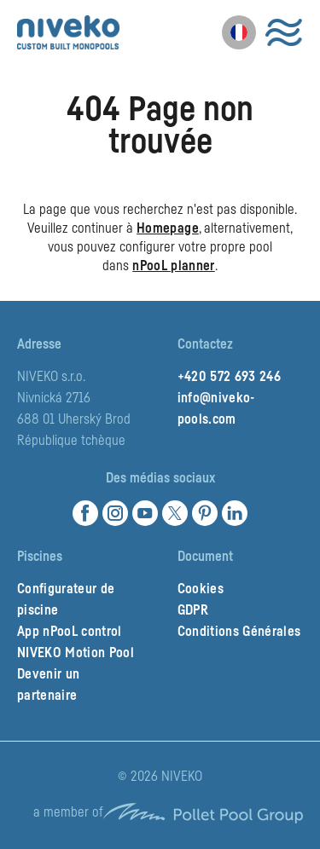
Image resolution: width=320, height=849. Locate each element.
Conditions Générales (239, 631)
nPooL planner (173, 266)
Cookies (200, 589)
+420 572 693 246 (229, 377)
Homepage (168, 228)
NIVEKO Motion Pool (75, 653)
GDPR (192, 610)
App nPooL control (69, 631)
